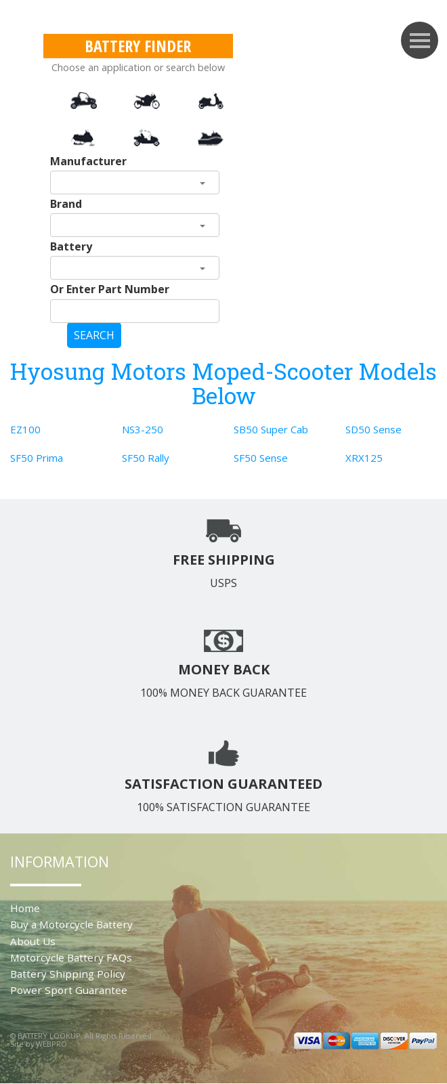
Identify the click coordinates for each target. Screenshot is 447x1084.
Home (25, 908)
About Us (33, 941)
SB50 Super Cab (271, 429)
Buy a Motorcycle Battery (71, 924)
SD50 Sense (373, 429)
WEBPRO (51, 1044)
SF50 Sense (261, 458)
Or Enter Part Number (109, 289)
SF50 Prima (36, 458)
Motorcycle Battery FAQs (71, 957)
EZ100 (25, 429)
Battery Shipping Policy (67, 973)
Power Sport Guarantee (68, 990)
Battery (71, 246)
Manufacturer (88, 161)
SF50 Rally (145, 458)
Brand (66, 203)
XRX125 (364, 458)
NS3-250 (142, 429)
